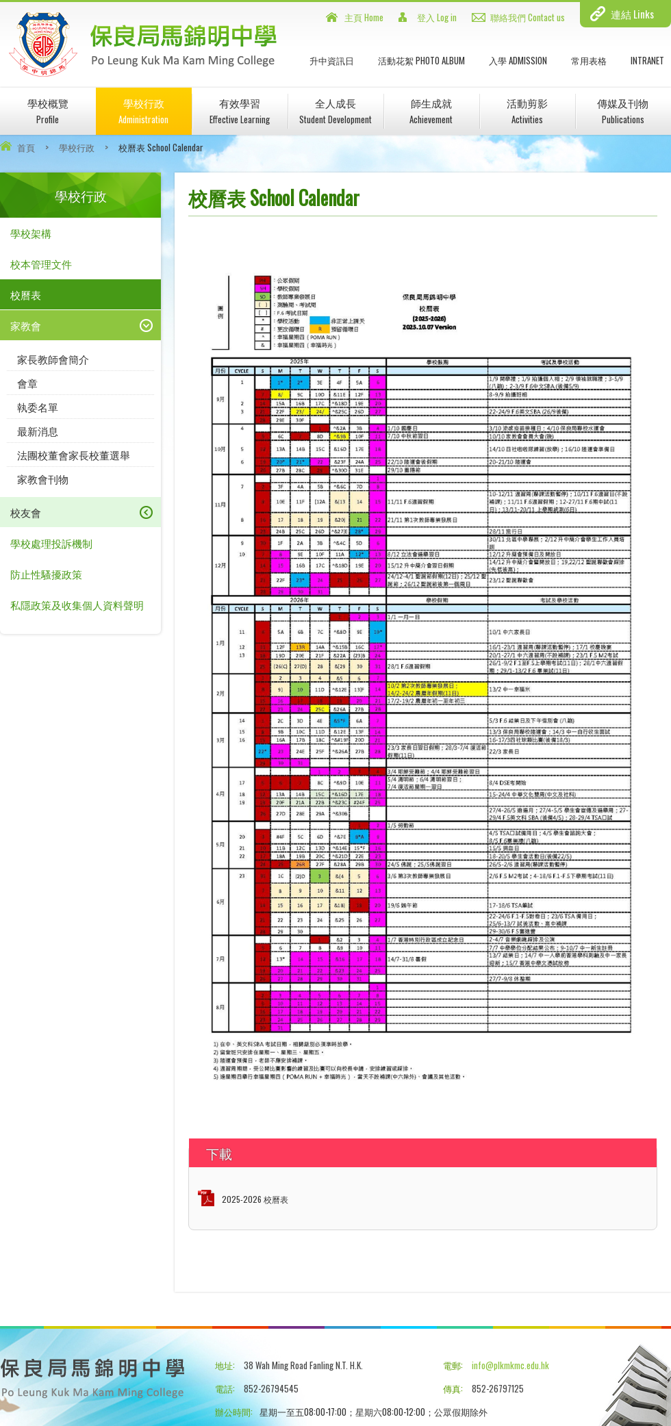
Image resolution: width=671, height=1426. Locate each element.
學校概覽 (47, 110)
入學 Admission (518, 60)
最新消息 (37, 430)
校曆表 (25, 294)
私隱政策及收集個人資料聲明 (77, 604)
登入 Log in (437, 17)
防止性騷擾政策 (46, 573)
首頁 (26, 147)
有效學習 (240, 110)
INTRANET (647, 60)
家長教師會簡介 (53, 358)
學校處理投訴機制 (51, 542)
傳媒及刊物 (622, 110)
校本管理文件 (41, 263)
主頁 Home (363, 17)
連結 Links (632, 13)
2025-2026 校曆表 (255, 1199)
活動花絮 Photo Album (421, 60)
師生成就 (431, 110)
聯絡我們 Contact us (527, 17)
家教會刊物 (42, 478)
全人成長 (335, 110)
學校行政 (143, 110)
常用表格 (589, 60)
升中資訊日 (331, 60)
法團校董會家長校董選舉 (73, 454)
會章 (27, 382)
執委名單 (37, 406)
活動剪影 (527, 110)
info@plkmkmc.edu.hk (510, 1365)
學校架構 (30, 232)
